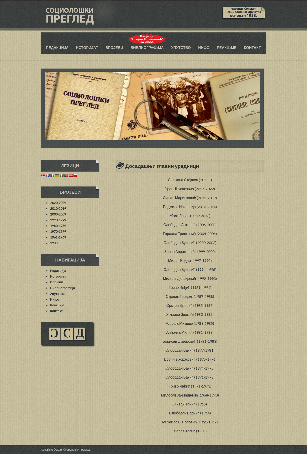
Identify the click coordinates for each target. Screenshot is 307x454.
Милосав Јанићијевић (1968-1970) (190, 395)
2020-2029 (58, 203)
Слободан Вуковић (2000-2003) (190, 242)
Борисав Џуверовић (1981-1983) (190, 341)
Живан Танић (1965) (190, 404)
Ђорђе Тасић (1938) (190, 431)
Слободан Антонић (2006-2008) (190, 224)
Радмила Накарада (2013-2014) (190, 206)
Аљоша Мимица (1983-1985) (190, 323)
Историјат (87, 47)
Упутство (181, 47)
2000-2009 (58, 214)
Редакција (57, 47)
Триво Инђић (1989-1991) (190, 287)
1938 (54, 243)
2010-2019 (58, 208)
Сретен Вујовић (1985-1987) (190, 305)
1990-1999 (58, 220)
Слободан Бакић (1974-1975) (189, 368)
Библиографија (147, 47)
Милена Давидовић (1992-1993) (190, 278)
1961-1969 (58, 237)
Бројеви (114, 47)
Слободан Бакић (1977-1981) (189, 350)
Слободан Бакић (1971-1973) (189, 377)
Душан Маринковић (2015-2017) (190, 197)
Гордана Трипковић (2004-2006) (190, 233)
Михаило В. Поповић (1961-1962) (190, 422)
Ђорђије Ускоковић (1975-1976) (190, 359)
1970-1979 (58, 231)
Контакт (252, 47)
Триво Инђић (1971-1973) (190, 386)
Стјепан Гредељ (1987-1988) (190, 296)
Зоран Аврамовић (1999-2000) (189, 251)
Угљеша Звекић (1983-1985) (190, 314)
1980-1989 (58, 226)
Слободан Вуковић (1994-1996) (190, 269)
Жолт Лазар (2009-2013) (189, 215)
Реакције (226, 47)
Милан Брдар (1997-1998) (190, 260)
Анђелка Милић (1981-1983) (190, 332)
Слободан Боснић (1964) (190, 413)
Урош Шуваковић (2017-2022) (190, 189)
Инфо (203, 47)
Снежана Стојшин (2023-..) (190, 180)
